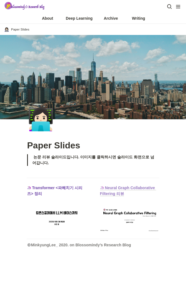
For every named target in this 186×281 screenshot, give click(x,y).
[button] (169, 7)
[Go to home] (24, 7)
